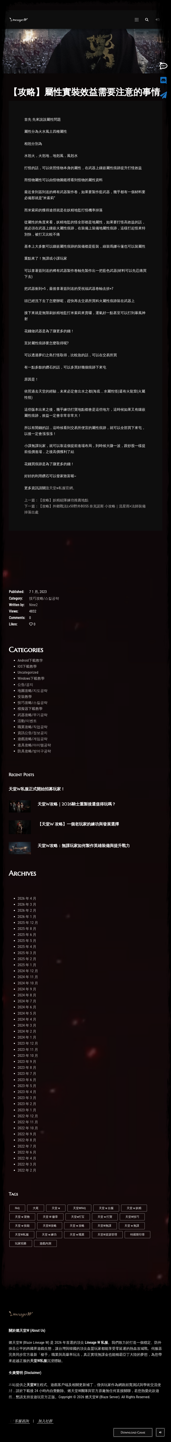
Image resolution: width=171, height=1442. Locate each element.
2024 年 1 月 (27, 1037)
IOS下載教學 (27, 666)
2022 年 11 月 (28, 1122)
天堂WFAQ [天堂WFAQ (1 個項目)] (79, 1208)
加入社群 (45, 1421)
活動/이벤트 (27, 721)
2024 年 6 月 (27, 1007)
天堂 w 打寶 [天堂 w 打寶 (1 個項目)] (105, 1216)
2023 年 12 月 (28, 1043)
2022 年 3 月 (27, 1164)
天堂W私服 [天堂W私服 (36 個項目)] (22, 1234)
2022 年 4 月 (27, 1158)
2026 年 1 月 (27, 917)
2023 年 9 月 (27, 1061)
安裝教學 (25, 697)
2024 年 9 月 (27, 989)
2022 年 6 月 (27, 1152)
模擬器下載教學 (30, 709)
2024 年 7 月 (27, 1001)
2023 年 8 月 (27, 1067)
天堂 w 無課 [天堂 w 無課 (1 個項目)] (131, 1225)
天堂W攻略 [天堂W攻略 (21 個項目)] (50, 1225)
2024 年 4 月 (27, 1019)
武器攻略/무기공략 (32, 715)
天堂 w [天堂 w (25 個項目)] (56, 1208)
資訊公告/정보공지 (32, 733)
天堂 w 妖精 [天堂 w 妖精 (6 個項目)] (134, 1208)
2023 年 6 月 (27, 1080)
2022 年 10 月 (28, 1128)
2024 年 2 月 (27, 1031)
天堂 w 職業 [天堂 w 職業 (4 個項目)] (77, 1234)
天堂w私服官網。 (62, 488)
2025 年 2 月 (27, 959)
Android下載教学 (30, 660)
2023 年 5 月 (27, 1086)
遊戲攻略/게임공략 (32, 739)
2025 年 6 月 (27, 935)
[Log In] (157, 19)
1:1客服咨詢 (19, 1421)
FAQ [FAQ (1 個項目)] (17, 1208)
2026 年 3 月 (27, 904)
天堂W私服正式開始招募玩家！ (37, 788)
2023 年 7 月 (27, 1073)
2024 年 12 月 (28, 971)
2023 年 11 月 (28, 1049)
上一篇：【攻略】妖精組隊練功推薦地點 (56, 500)
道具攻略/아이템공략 (34, 745)
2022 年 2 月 (27, 1170)
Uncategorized (28, 672)
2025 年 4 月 (27, 947)
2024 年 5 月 (27, 1013)
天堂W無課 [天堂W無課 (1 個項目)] (104, 1225)
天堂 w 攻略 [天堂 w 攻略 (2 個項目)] (77, 1225)
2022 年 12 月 (28, 1116)
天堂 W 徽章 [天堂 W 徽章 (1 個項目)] (50, 1216)
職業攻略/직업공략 (32, 727)
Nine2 (33, 605)
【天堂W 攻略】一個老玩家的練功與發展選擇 (78, 824)
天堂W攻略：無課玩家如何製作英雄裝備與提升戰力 (84, 845)
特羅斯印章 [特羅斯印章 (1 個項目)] (137, 1234)
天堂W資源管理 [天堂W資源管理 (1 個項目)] (107, 1234)
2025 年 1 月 (27, 965)
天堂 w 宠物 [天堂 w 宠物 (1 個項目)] (22, 1216)
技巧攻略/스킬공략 (44, 598)
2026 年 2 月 (27, 910)
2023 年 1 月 (27, 1110)
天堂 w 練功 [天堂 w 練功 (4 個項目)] (49, 1234)
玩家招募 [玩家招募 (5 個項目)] (20, 1243)
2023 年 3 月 (27, 1098)
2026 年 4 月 (27, 898)
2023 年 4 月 (27, 1092)
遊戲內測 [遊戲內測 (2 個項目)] (45, 1243)
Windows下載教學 (31, 678)
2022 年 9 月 (27, 1134)
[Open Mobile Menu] (136, 19)
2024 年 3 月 (27, 1025)
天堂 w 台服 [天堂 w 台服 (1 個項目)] (106, 1208)
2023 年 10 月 (28, 1055)
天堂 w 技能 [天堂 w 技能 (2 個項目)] (22, 1225)
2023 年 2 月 (27, 1104)
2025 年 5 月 (27, 941)
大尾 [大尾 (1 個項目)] (36, 1208)
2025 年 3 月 (27, 953)
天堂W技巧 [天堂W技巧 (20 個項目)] (132, 1216)
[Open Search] (147, 19)
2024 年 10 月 (28, 983)
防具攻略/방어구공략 (34, 751)
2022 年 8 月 (27, 1140)
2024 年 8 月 (27, 995)
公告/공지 (25, 685)
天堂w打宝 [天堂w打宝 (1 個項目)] (77, 1216)
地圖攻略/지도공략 (32, 691)
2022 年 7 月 (27, 1146)
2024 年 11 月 (28, 977)
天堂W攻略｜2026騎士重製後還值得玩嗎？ (77, 804)
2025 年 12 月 (28, 923)
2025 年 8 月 (27, 929)
